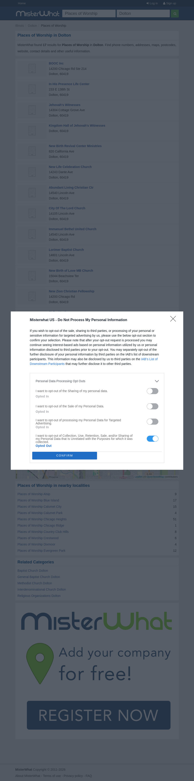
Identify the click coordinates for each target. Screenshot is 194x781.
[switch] (152, 391)
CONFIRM (64, 455)
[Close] (174, 320)
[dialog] (97, 390)
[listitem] (97, 381)
